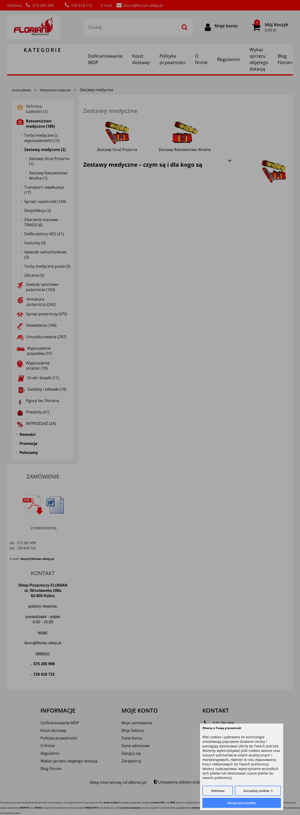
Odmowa (218, 791)
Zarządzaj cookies (256, 791)
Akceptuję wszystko (241, 803)
